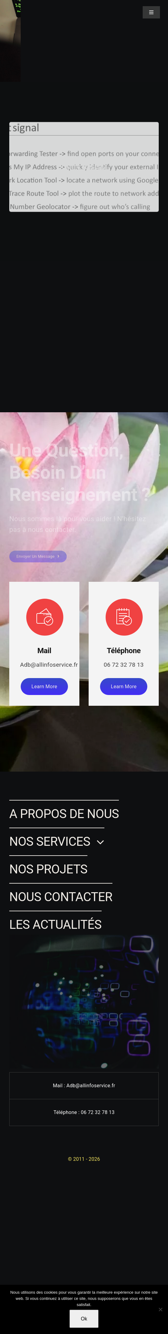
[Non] (160, 1309)
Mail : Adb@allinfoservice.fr (84, 1085)
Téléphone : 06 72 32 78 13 (84, 1112)
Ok (84, 1318)
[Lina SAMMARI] (16, 8)
